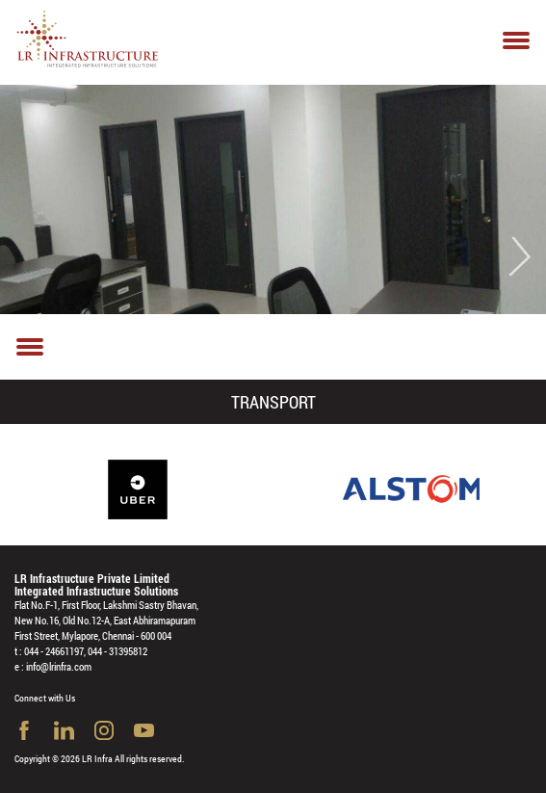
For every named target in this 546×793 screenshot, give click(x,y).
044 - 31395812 (117, 651)
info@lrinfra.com (58, 666)
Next (519, 256)
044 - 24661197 (54, 651)
